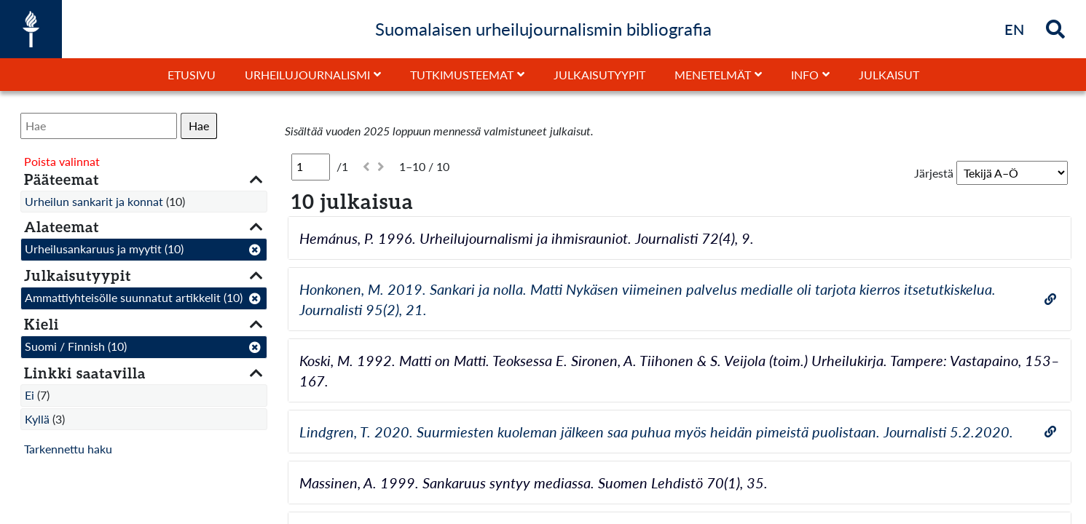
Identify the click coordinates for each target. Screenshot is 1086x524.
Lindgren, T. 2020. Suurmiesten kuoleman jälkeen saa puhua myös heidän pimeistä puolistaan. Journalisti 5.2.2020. (656, 431)
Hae (199, 125)
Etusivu (192, 75)
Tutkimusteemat (462, 75)
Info (805, 75)
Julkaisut (889, 75)
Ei (29, 395)
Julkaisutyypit (599, 75)
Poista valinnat (62, 161)
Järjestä (933, 173)
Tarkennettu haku (68, 449)
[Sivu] (310, 167)
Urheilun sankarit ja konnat (94, 201)
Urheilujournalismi (307, 75)
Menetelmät (712, 75)
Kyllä (37, 419)
